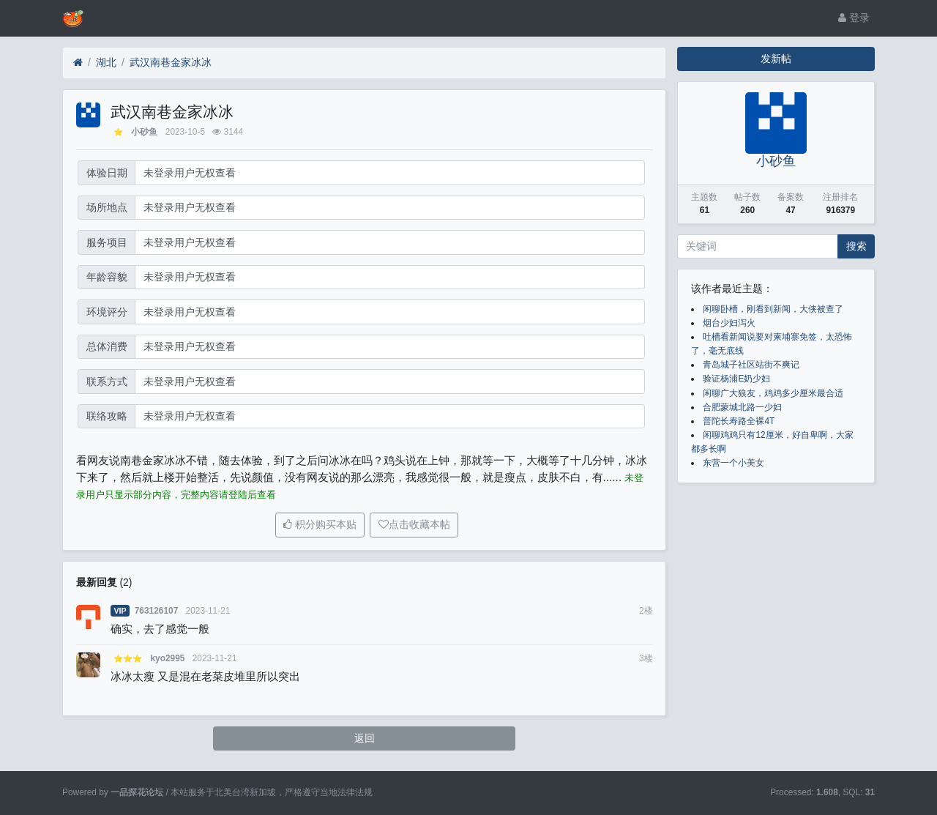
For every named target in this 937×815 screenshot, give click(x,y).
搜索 (856, 246)
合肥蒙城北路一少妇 (742, 407)
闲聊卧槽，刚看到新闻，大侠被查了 (773, 309)
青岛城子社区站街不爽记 (751, 365)
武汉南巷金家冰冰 (171, 62)
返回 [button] (364, 738)
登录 (854, 17)
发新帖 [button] (776, 58)
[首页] (78, 62)
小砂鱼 (144, 132)
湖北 (106, 62)
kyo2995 (167, 658)
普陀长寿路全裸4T (738, 421)
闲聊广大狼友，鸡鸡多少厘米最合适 (773, 393)
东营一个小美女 (733, 463)
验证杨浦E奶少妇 (736, 378)
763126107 (157, 611)
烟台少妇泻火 (729, 323)
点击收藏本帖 (419, 524)
